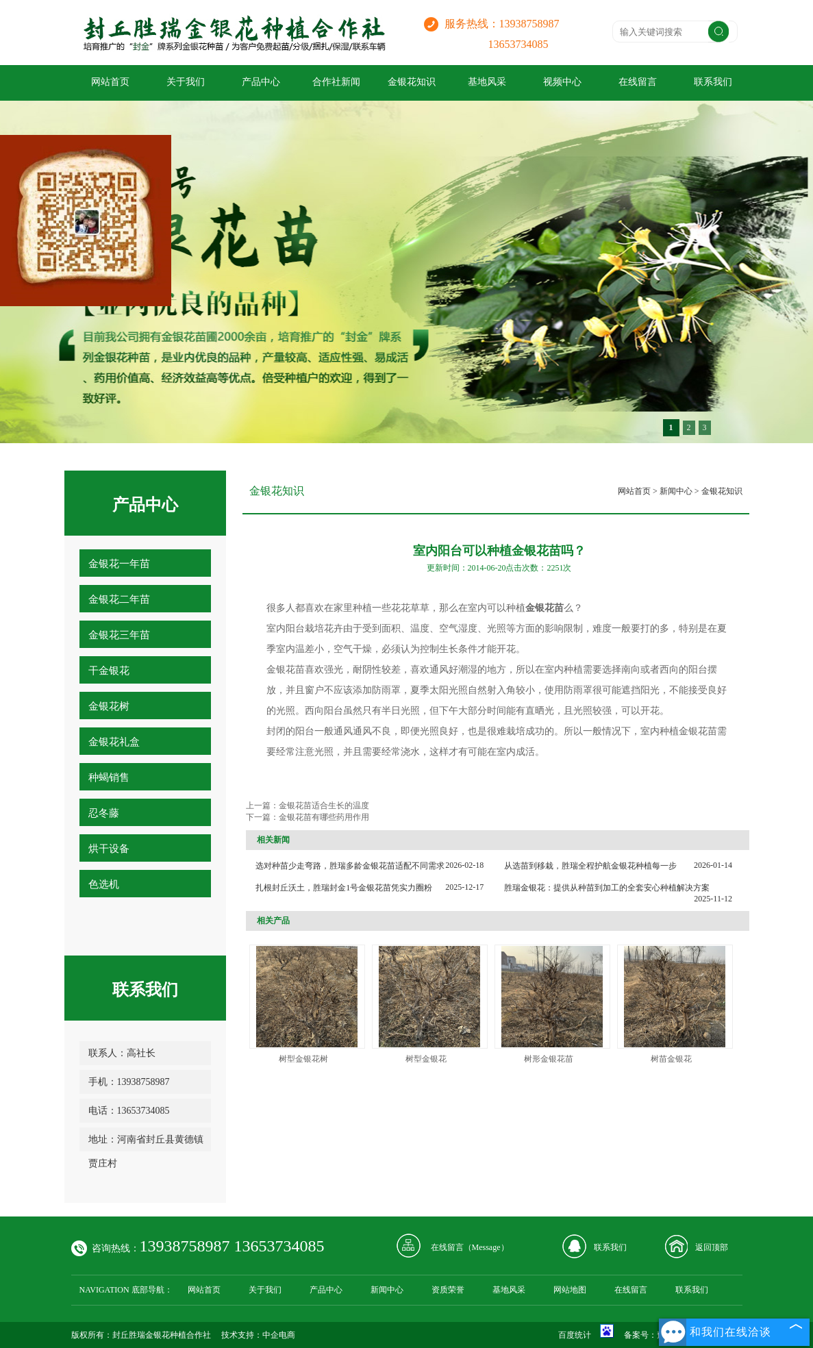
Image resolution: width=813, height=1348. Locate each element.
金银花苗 (698, 731)
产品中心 (261, 82)
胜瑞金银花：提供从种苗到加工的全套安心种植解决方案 (607, 888)
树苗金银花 (671, 1059)
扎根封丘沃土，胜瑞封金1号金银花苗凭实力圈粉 (343, 888)
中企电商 (278, 1335)
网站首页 (110, 82)
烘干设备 (108, 848)
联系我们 (713, 82)
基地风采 (487, 82)
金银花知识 (412, 82)
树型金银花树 (303, 1059)
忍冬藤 (103, 813)
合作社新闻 (336, 82)
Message (486, 1247)
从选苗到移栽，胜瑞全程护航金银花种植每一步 (590, 866)
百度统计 (574, 1335)
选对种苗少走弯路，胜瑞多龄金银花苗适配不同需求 (350, 866)
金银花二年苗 (119, 599)
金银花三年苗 (119, 634)
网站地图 (569, 1290)
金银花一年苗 (119, 563)
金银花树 (108, 706)
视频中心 (562, 82)
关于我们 (185, 82)
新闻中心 (676, 491)
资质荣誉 (447, 1290)
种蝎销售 (108, 777)
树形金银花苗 (548, 1059)
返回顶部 (711, 1247)
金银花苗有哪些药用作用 (324, 817)
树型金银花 (426, 1059)
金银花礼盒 (114, 741)
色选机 (103, 884)
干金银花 (108, 670)
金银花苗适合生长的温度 (324, 805)
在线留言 (637, 82)
